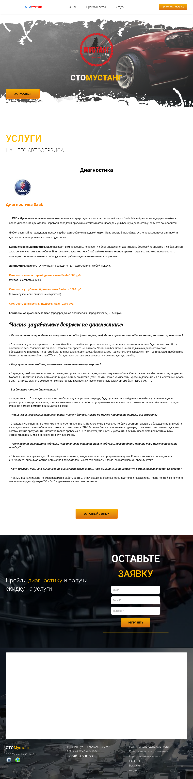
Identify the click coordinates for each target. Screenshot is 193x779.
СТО (33, 5)
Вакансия (135, 763)
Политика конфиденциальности (149, 744)
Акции (133, 767)
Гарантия (135, 758)
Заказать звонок (173, 6)
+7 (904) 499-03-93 (80, 753)
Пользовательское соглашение (148, 749)
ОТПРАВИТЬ (135, 620)
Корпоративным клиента (144, 753)
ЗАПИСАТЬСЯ (22, 91)
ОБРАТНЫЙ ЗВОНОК (96, 511)
